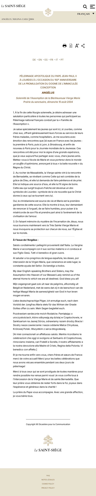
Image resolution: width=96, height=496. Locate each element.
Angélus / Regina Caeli (15, 19)
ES (46, 59)
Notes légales (48, 480)
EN (40, 59)
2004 (32, 19)
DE (34, 59)
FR (51, 59)
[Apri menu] (92, 6)
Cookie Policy (48, 484)
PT (62, 59)
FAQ (48, 476)
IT (57, 59)
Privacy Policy (48, 488)
